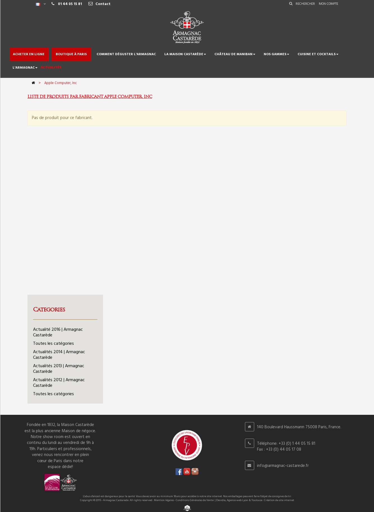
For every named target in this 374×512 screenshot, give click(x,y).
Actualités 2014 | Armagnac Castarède (59, 354)
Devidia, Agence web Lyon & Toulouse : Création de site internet (255, 500)
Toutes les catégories (53, 343)
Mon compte (328, 4)
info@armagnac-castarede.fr (283, 465)
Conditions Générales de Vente (195, 500)
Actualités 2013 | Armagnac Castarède (58, 368)
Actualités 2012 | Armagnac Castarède (59, 382)
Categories (49, 309)
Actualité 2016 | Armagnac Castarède (58, 332)
